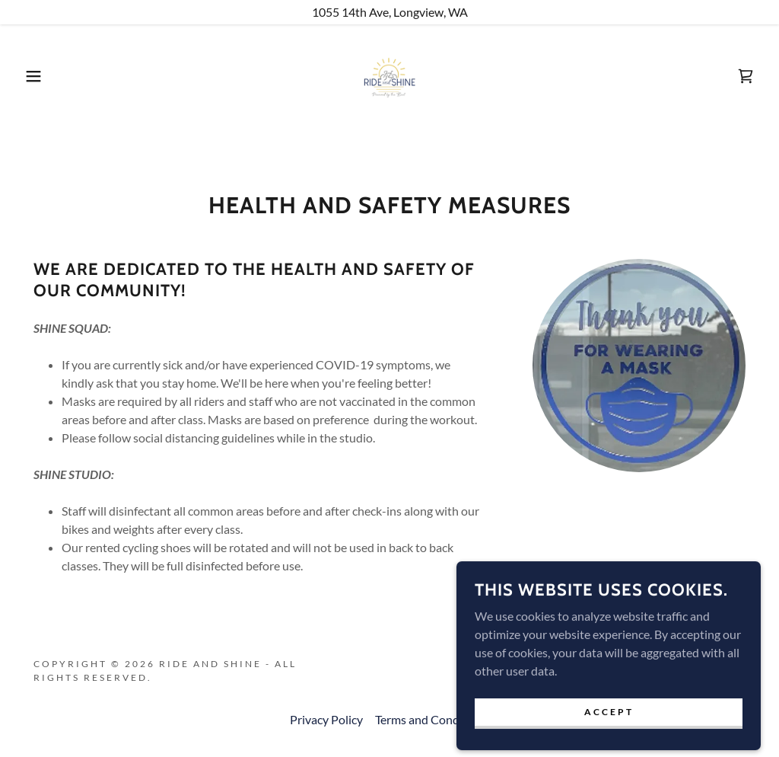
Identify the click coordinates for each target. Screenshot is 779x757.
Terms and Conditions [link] (432, 719)
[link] (389, 74)
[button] (38, 76)
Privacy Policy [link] (326, 719)
